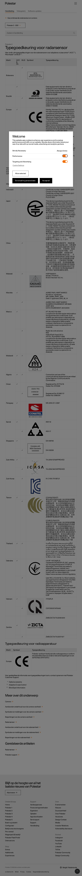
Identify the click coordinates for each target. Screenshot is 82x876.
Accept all (46, 181)
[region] (41, 159)
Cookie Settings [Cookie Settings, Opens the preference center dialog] (18, 165)
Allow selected (20, 173)
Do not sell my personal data (25, 181)
